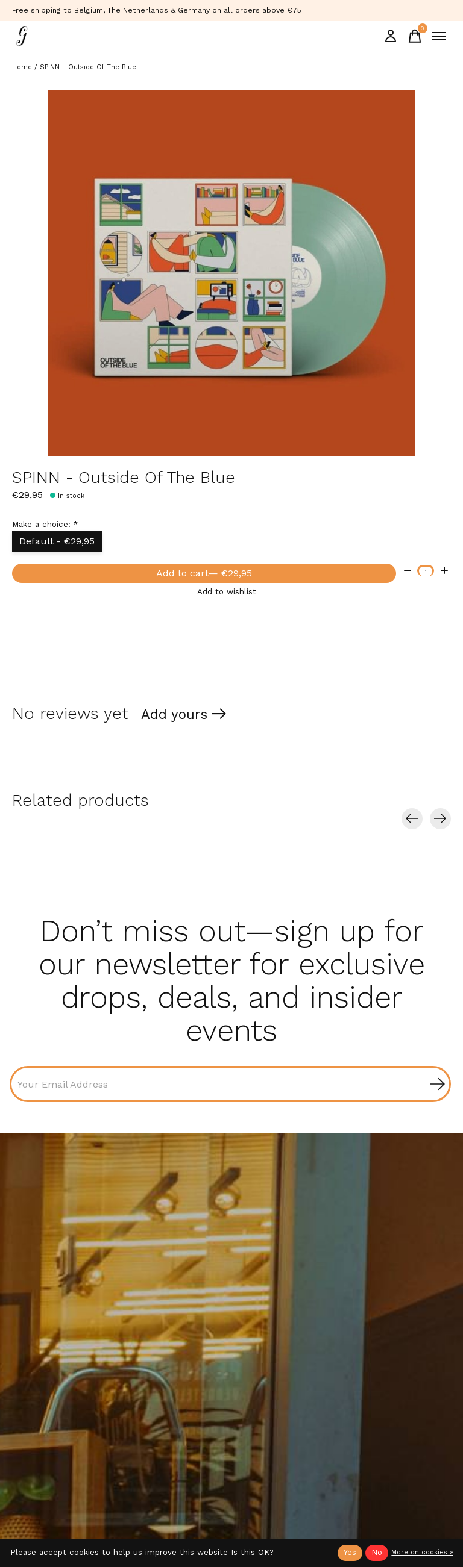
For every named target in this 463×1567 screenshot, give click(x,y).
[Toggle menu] (439, 36)
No (376, 1552)
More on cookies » (422, 1552)
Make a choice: (45, 524)
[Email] (230, 1084)
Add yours (174, 714)
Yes (350, 1552)
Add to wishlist (226, 591)
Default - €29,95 (57, 541)
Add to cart (204, 573)
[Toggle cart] (415, 36)
